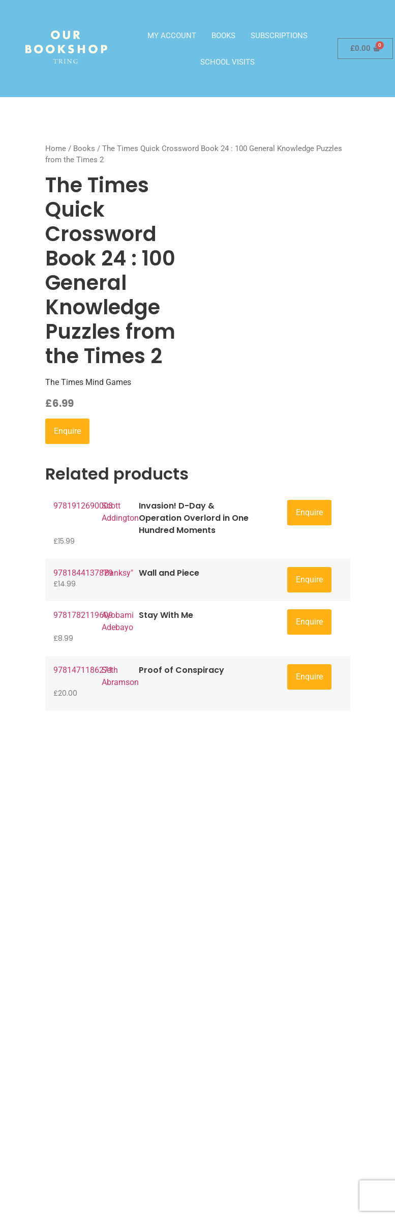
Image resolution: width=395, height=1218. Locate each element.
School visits (227, 62)
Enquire (67, 431)
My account (171, 35)
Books (223, 35)
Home (55, 148)
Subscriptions (279, 35)
